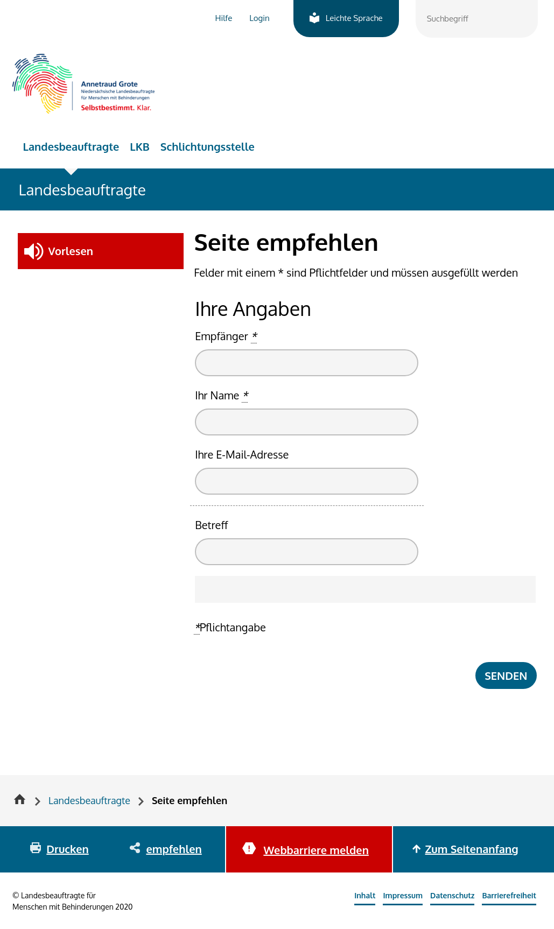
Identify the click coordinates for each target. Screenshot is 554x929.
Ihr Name (221, 395)
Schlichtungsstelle (207, 146)
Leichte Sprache (354, 18)
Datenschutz (452, 895)
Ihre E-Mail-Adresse (242, 454)
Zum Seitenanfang (471, 849)
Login (259, 18)
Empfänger (225, 336)
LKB (140, 146)
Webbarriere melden (315, 850)
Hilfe (224, 18)
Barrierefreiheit (509, 895)
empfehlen (173, 849)
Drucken (67, 849)
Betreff (211, 525)
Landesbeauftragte (71, 146)
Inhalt (364, 895)
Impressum (403, 895)
